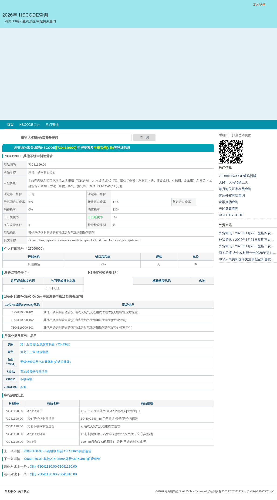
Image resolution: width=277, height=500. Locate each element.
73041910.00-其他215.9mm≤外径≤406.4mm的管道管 (62, 459)
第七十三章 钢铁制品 (34, 352)
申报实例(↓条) (104, 148)
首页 (10, 124)
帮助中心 (10, 491)
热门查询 (52, 124)
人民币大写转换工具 (233, 182)
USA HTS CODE (231, 215)
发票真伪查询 (228, 202)
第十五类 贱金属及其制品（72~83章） (46, 344)
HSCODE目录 (29, 124)
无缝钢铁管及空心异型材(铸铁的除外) (45, 362)
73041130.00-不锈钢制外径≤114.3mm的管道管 (57, 451)
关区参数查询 (228, 208)
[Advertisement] (43, 74)
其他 (23, 387)
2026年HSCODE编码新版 (237, 176)
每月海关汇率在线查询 (235, 189)
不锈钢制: (26, 379)
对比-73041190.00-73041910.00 (53, 474)
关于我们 (23, 491)
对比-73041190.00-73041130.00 (53, 466)
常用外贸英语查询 (232, 195)
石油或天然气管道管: (34, 371)
